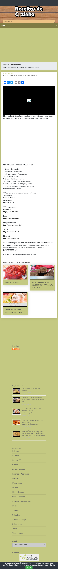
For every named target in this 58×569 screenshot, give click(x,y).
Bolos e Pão (17, 460)
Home (5, 65)
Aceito (29, 567)
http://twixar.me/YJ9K (11, 232)
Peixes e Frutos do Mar (21, 501)
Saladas (15, 510)
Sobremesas (15, 65)
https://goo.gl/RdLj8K (10, 212)
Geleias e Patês (18, 469)
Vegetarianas (17, 533)
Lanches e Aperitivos (20, 474)
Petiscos (15, 506)
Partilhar (15, 346)
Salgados (16, 515)
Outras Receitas (18, 497)
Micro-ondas (17, 483)
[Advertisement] (29, 43)
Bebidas (15, 451)
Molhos (15, 488)
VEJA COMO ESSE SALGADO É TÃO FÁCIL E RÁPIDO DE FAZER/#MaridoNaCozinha (32, 422)
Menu (3, 25)
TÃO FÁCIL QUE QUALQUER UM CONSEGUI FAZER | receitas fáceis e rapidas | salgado (33, 411)
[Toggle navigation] (5, 3)
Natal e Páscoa (18, 492)
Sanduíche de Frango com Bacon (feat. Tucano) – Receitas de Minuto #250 (33, 399)
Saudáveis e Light (19, 519)
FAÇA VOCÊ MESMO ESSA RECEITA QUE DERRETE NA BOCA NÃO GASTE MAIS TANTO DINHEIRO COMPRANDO (33, 433)
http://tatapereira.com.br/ (12, 225)
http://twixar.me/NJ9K (11, 238)
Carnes (15, 465)
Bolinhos (15, 456)
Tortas (14, 529)
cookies (20, 563)
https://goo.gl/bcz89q (11, 218)
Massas (15, 478)
